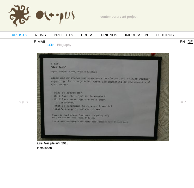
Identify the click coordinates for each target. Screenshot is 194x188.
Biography (64, 45)
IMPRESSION (136, 35)
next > (182, 102)
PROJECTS (63, 35)
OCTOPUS (165, 35)
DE (190, 42)
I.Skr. (50, 45)
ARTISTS (19, 35)
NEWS (40, 35)
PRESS (87, 35)
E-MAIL (40, 42)
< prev (23, 102)
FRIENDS (109, 35)
